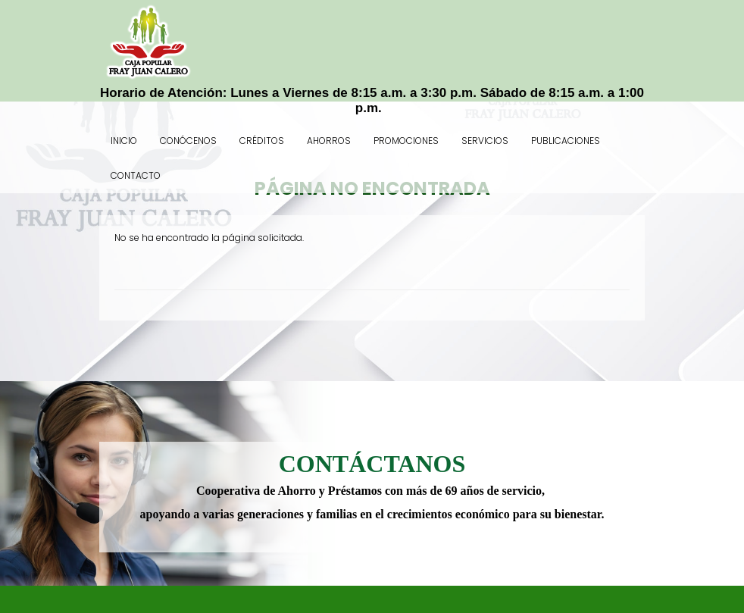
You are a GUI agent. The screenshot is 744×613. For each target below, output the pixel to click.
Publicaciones (565, 140)
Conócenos (188, 140)
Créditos (261, 140)
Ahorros (329, 140)
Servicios (484, 140)
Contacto (136, 175)
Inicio (124, 140)
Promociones (406, 140)
